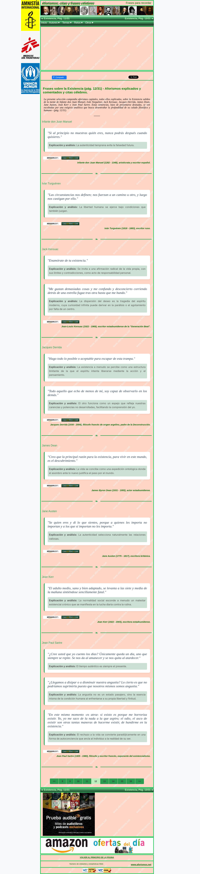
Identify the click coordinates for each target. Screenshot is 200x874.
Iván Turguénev (51, 183)
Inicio (44, 22)
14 (113, 781)
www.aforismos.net (141, 864)
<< (54, 781)
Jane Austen (49, 511)
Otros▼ (89, 22)
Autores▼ (54, 22)
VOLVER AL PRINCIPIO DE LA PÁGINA (97, 857)
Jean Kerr (48, 576)
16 (131, 781)
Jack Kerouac (50, 249)
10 (78, 781)
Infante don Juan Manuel (57, 121)
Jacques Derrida (52, 347)
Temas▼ (67, 22)
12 (96, 781)
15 (122, 781)
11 (87, 781)
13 (104, 781)
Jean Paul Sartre (52, 642)
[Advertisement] (97, 48)
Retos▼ (78, 22)
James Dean (49, 445)
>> (139, 781)
